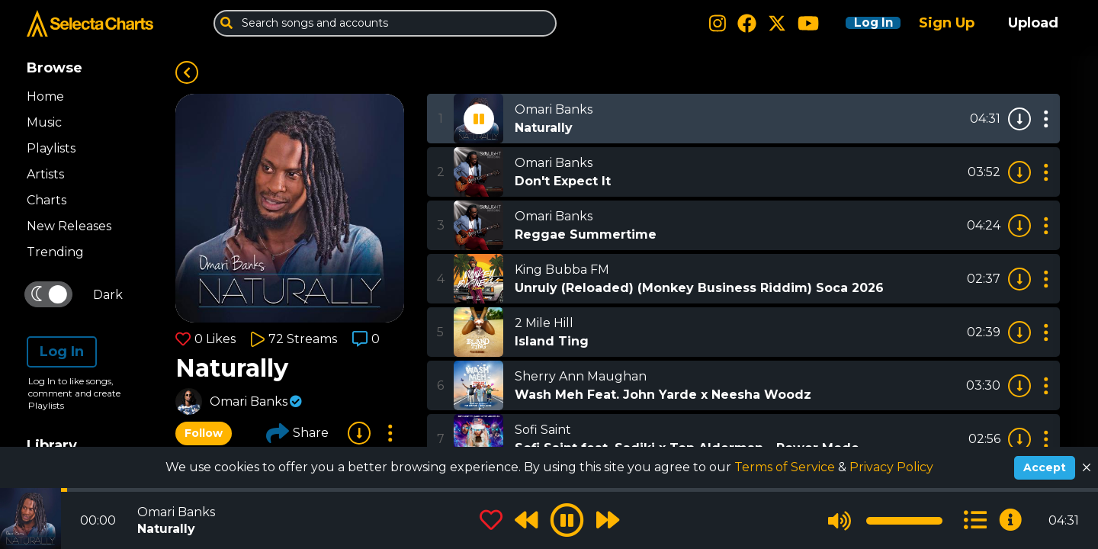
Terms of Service (786, 467)
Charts (46, 200)
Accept (1044, 467)
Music (44, 122)
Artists (45, 174)
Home (45, 96)
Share (297, 433)
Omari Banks (248, 401)
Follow (204, 433)
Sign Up (946, 22)
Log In (863, 22)
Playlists (51, 148)
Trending (55, 252)
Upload (1033, 22)
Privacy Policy (891, 467)
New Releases (69, 226)
